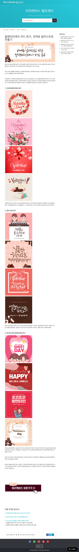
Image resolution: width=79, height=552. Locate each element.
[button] (16, 535)
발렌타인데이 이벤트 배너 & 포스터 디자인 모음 (18, 513)
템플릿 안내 (24, 29)
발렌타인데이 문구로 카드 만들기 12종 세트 (19, 523)
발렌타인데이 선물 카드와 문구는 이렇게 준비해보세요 (67, 45)
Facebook (47, 535)
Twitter (50, 535)
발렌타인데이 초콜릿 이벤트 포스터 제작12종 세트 (21, 525)
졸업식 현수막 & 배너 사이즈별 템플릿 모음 (17, 517)
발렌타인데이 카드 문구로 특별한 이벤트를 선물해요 (67, 37)
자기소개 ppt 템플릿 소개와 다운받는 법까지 (17, 520)
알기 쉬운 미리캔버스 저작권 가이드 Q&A (67, 49)
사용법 (18, 29)
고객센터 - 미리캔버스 (10, 29)
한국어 (39, 546)
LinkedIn (53, 535)
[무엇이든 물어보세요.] (39, 20)
